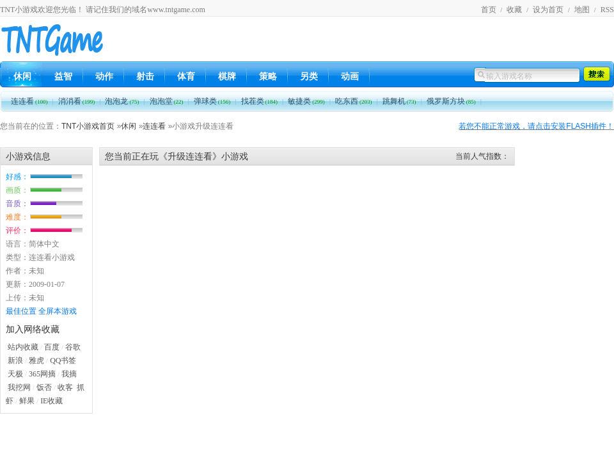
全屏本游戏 (57, 311)
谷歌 (73, 347)
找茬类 (259, 101)
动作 (104, 76)
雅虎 (36, 360)
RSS (607, 9)
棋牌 (227, 76)
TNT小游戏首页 (87, 126)
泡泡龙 (122, 101)
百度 (51, 347)
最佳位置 (21, 311)
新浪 (15, 360)
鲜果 (27, 400)
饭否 (44, 387)
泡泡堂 (167, 101)
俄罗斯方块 (451, 101)
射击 (145, 76)
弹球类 (212, 101)
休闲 (22, 76)
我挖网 (19, 387)
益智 (63, 76)
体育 (186, 76)
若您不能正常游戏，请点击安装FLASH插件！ (536, 126)
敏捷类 (306, 101)
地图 (582, 9)
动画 (350, 76)
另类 (309, 76)
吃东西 (353, 101)
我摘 (69, 373)
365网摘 (42, 373)
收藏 (514, 9)
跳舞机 (399, 101)
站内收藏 (23, 347)
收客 (65, 387)
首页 (488, 9)
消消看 (76, 101)
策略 (268, 76)
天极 (15, 373)
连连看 (29, 101)
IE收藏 (51, 400)
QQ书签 (63, 360)
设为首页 (548, 9)
